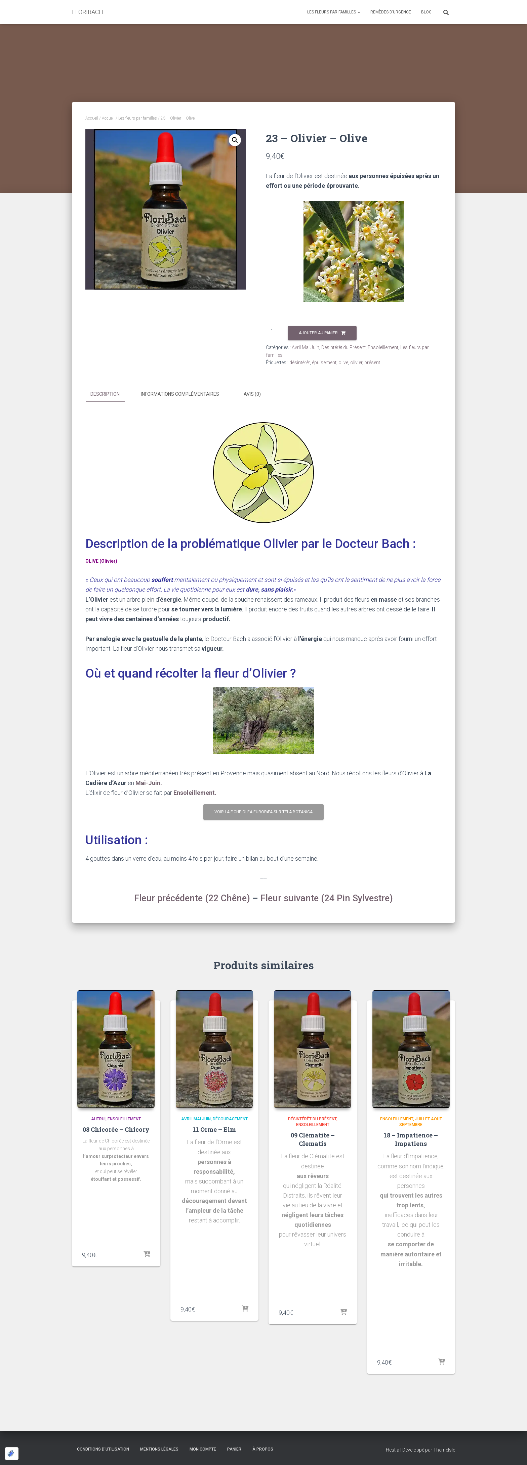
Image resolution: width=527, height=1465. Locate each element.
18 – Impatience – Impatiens (411, 1139)
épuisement (324, 362)
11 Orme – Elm (214, 1129)
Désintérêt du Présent (343, 347)
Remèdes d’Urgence (390, 12)
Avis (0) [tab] (252, 394)
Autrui (98, 1119)
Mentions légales (159, 1449)
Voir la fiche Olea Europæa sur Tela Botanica (263, 812)
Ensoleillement (383, 347)
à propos (262, 1449)
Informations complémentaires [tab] (180, 394)
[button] (235, 140)
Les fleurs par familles (333, 12)
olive (343, 362)
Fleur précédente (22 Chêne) (192, 898)
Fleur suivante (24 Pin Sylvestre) (326, 898)
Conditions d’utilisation (103, 1449)
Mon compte (203, 1449)
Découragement (230, 1119)
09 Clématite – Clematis (313, 1139)
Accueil (91, 118)
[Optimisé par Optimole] (11, 1453)
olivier (356, 362)
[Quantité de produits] (274, 331)
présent (372, 362)
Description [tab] (105, 394)
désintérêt (299, 362)
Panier (234, 1449)
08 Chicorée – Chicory (116, 1129)
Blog (426, 12)
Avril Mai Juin (305, 347)
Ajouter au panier (318, 333)
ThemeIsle (444, 1450)
